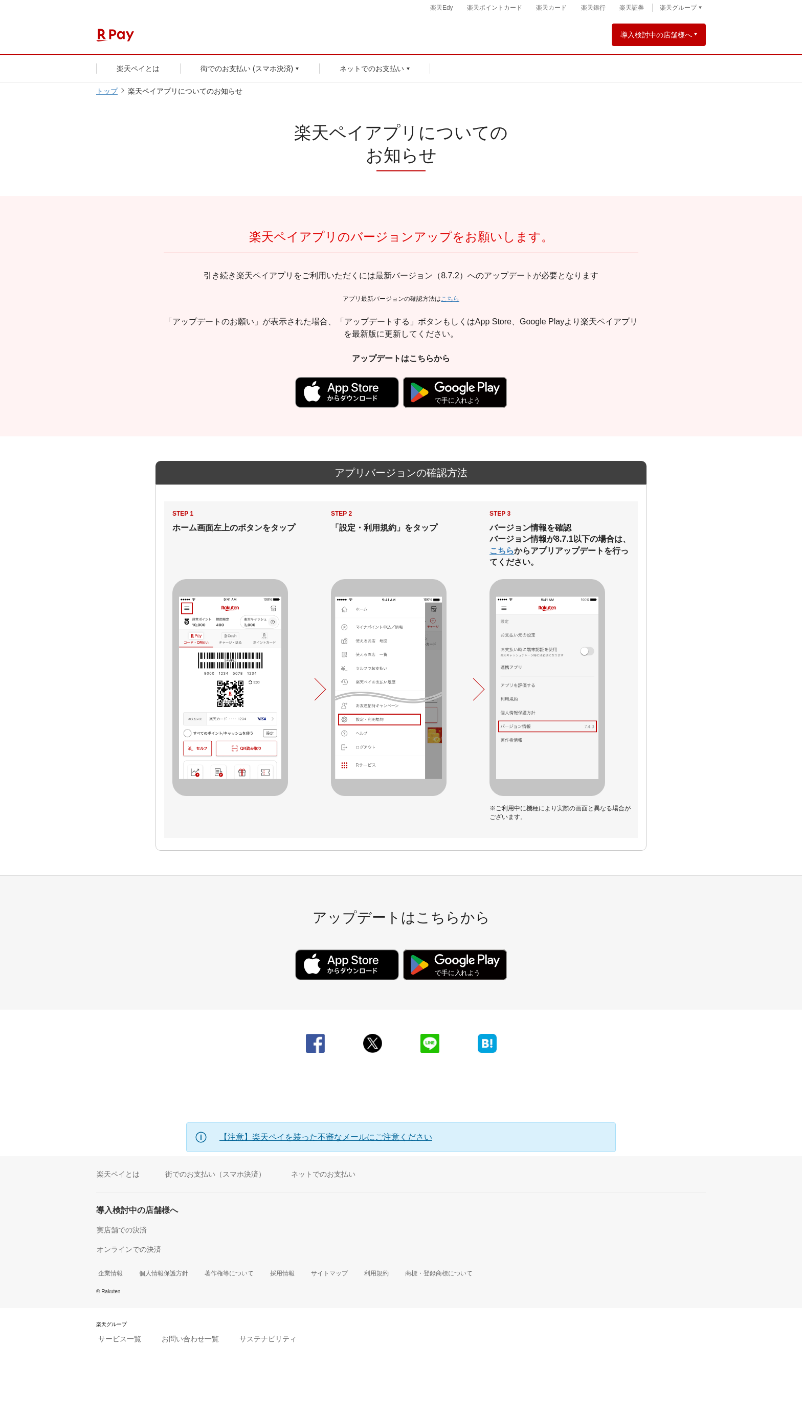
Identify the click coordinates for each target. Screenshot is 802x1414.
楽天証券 (631, 7)
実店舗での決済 (122, 1230)
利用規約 (376, 1273)
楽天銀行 (593, 7)
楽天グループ (678, 7)
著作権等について (229, 1273)
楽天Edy (441, 7)
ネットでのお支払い (372, 68)
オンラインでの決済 (129, 1249)
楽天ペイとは (138, 68)
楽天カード (551, 7)
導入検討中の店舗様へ (656, 35)
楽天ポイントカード (494, 7)
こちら (450, 298)
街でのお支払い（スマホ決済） (215, 1174)
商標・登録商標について (439, 1273)
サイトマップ (329, 1273)
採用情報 (282, 1273)
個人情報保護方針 (163, 1273)
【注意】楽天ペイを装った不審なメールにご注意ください (325, 1137)
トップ (107, 91)
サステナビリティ (268, 1339)
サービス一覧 (119, 1339)
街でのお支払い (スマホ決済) (247, 68)
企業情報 (110, 1273)
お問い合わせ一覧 (190, 1339)
